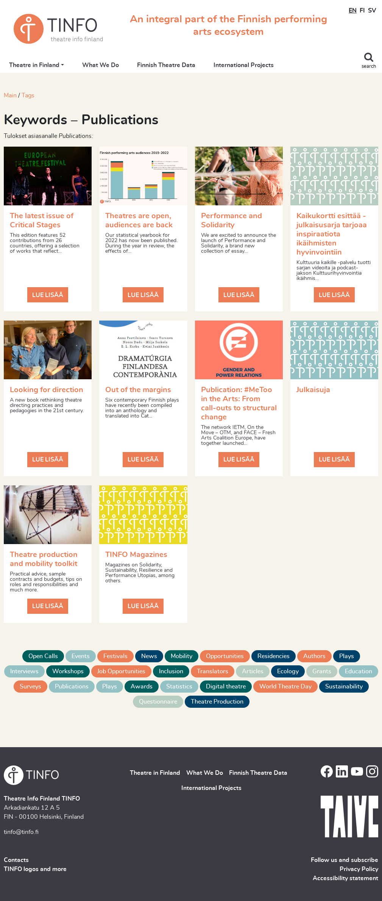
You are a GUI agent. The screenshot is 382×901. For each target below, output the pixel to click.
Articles (253, 671)
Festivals (115, 656)
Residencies (273, 656)
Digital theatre (226, 687)
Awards (142, 687)
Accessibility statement (345, 878)
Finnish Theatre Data (166, 65)
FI (362, 11)
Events (81, 656)
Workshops (68, 671)
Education (358, 671)
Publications (72, 687)
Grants (321, 671)
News (149, 656)
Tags (28, 95)
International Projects (244, 65)
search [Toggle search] (369, 66)
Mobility (181, 656)
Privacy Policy (359, 869)
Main (10, 95)
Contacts (16, 860)
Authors (314, 656)
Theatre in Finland (34, 65)
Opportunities (225, 656)
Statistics (179, 687)
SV (372, 11)
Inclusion (171, 671)
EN (353, 11)
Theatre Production (217, 702)
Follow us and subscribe (344, 860)
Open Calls (43, 656)
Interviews (24, 671)
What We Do (100, 65)
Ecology (288, 671)
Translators (212, 671)
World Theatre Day (285, 687)
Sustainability (344, 687)
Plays (346, 656)
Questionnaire (158, 702)
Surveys (30, 687)
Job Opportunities (121, 671)
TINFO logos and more (35, 869)
